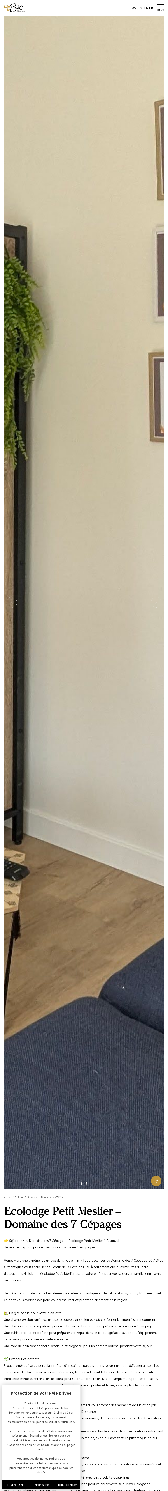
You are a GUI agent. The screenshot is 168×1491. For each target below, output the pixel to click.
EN (146, 8)
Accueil (8, 1197)
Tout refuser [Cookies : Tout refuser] (15, 1484)
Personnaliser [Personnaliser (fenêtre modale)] (41, 1484)
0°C (134, 8)
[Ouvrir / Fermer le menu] (160, 7)
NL (142, 8)
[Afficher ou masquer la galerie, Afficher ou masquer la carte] (156, 1181)
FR (151, 8)
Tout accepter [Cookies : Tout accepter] (67, 1484)
